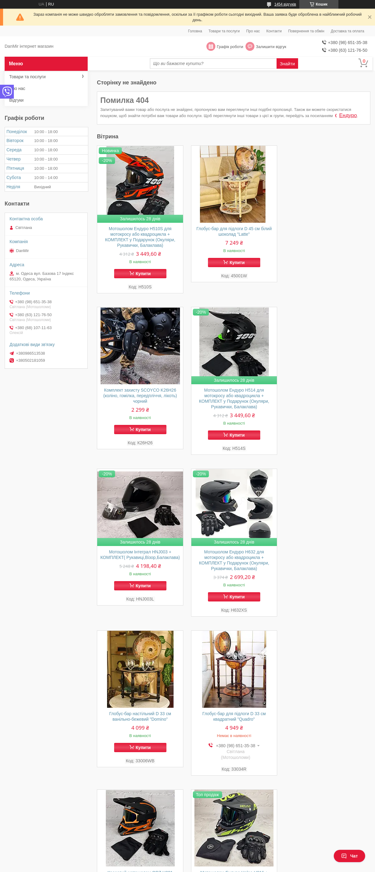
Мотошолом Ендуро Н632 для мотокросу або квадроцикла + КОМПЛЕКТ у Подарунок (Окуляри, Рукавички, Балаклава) (327, 399)
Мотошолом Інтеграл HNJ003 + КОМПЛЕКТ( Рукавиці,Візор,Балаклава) (233, 396)
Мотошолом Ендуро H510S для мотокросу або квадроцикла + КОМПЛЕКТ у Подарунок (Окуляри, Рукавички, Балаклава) (140, 237)
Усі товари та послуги (345, 796)
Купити (143, 273)
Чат (349, 856)
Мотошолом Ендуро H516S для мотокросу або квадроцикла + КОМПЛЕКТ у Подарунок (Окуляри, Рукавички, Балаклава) (233, 719)
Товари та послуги (224, 31)
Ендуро (348, 115)
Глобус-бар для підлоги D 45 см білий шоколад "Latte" (233, 231)
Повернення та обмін (306, 31)
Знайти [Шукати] (287, 63)
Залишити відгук (271, 46)
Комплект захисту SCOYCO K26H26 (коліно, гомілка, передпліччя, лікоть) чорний (327, 234)
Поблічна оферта (212, 835)
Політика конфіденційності (218, 866)
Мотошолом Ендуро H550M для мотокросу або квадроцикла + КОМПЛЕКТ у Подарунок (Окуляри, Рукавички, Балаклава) (327, 719)
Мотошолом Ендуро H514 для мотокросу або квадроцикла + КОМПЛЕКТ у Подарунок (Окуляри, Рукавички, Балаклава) (140, 399)
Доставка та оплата (347, 31)
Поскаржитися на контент (171, 866)
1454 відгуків (285, 4)
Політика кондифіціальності (314, 835)
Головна (195, 31)
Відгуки (16, 100)
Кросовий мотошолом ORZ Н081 (327, 552)
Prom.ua (216, 860)
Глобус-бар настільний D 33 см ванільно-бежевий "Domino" (140, 555)
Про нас (253, 31)
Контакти (274, 31)
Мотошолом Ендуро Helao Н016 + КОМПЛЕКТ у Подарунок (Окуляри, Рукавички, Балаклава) (140, 716)
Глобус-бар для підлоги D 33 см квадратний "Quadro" (233, 555)
